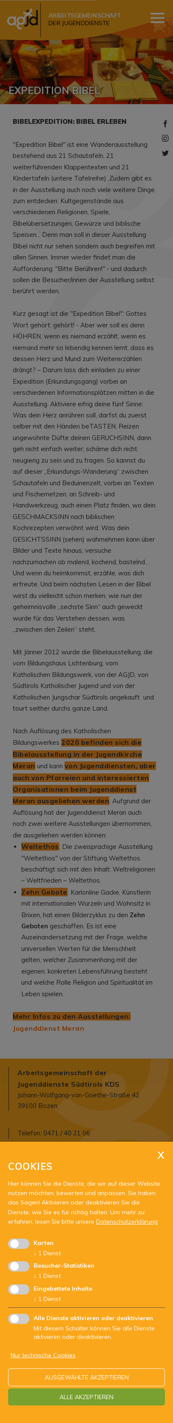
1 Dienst (47, 1253)
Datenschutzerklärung (127, 1221)
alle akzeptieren (86, 1397)
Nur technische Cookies (43, 1355)
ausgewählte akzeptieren (87, 1377)
